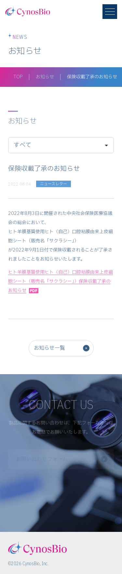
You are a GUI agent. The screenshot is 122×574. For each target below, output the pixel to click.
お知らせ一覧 (49, 349)
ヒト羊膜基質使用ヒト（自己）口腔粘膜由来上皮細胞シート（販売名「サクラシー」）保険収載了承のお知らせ (60, 282)
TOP (18, 76)
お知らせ (45, 76)
